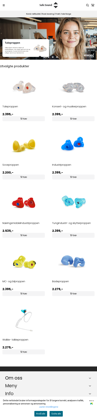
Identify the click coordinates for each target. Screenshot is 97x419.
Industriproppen (61, 165)
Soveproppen (10, 165)
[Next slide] (92, 38)
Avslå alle (40, 413)
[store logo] (48, 5)
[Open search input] (87, 5)
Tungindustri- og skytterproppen (71, 223)
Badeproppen (60, 281)
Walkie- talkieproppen (15, 339)
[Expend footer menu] (90, 386)
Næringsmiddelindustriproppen (20, 223)
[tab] (40, 57)
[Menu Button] (4, 5)
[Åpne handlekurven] (92, 5)
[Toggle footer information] (91, 378)
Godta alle (56, 413)
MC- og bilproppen (13, 281)
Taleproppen (10, 106)
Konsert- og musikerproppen (69, 106)
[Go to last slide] (4, 38)
